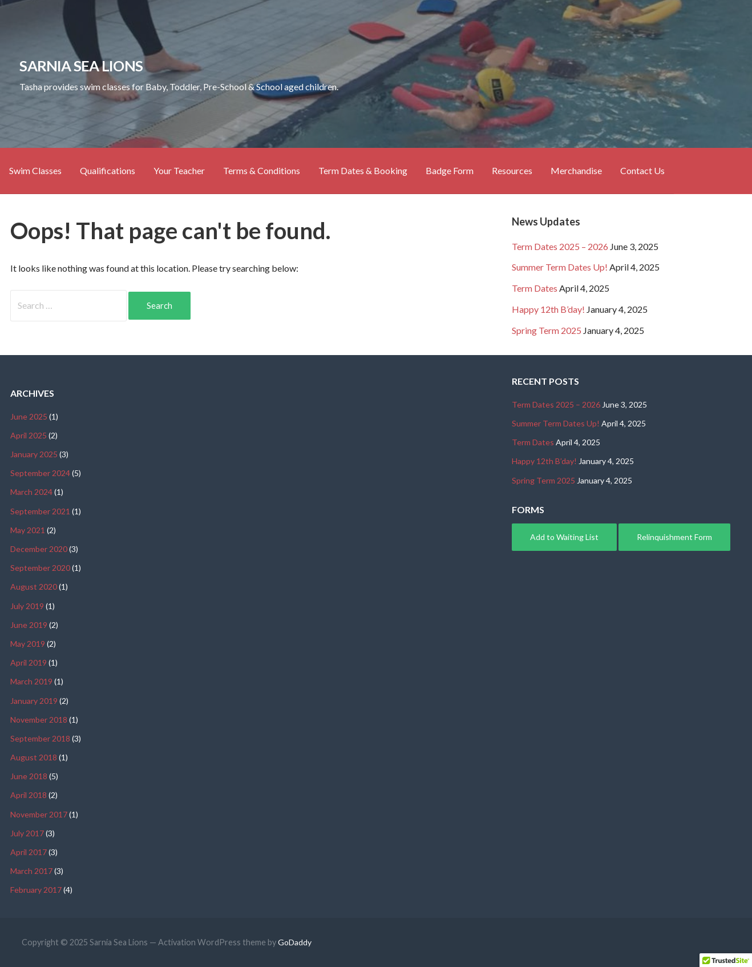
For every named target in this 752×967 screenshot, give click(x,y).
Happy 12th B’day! (548, 309)
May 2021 (27, 530)
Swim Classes (35, 170)
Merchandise (576, 170)
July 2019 (27, 606)
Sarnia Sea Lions (81, 65)
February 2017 (36, 890)
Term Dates (534, 288)
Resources (512, 170)
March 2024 (31, 492)
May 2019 (27, 643)
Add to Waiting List (564, 537)
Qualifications (107, 170)
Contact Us (642, 170)
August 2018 (33, 757)
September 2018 (40, 738)
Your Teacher (179, 170)
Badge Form (450, 170)
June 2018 (28, 776)
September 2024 (40, 473)
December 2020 (38, 549)
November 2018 (38, 719)
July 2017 (27, 833)
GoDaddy (295, 942)
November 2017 (38, 814)
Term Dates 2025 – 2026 (560, 246)
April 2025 (28, 435)
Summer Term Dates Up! (560, 266)
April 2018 (28, 795)
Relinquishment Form (674, 537)
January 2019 (34, 701)
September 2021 (40, 511)
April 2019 (28, 662)
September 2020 (40, 568)
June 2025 (28, 416)
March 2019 (31, 681)
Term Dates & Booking (362, 170)
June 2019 (28, 625)
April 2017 (28, 852)
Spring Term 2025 (546, 330)
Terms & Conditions (261, 170)
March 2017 (31, 871)
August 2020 (33, 586)
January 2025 (34, 454)
